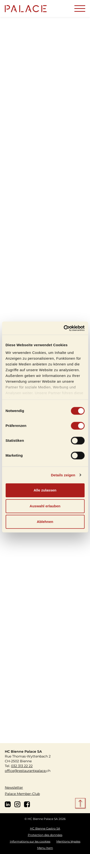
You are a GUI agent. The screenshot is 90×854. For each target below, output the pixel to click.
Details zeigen (63, 475)
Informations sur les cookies (30, 841)
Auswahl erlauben (45, 506)
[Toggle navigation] (79, 8)
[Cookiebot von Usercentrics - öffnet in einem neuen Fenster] (64, 328)
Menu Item (45, 847)
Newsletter (14, 787)
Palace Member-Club (22, 793)
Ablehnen (45, 522)
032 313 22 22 (22, 765)
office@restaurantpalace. (25, 770)
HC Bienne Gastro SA (45, 828)
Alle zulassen (45, 490)
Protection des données (45, 834)
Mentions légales (68, 841)
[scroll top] (81, 804)
